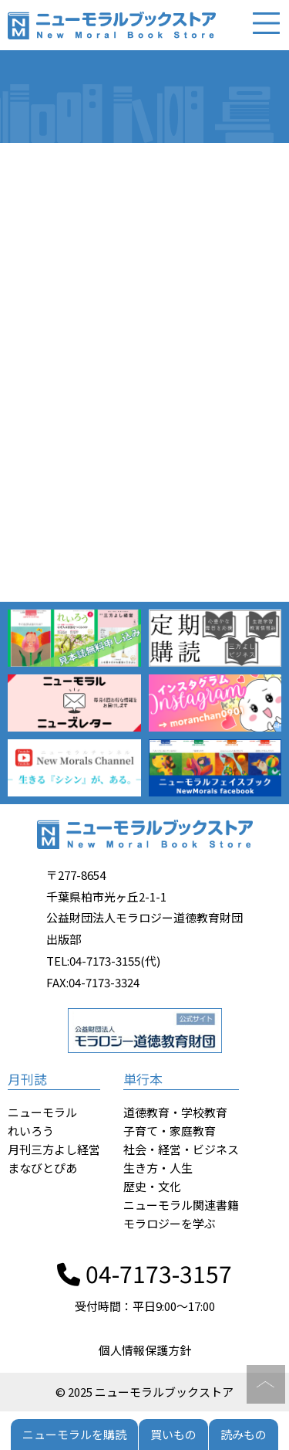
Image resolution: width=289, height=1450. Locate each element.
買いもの (173, 1434)
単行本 (143, 1078)
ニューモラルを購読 (74, 1434)
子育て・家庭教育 (169, 1130)
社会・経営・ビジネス (181, 1149)
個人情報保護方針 (145, 1350)
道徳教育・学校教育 (175, 1112)
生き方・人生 (158, 1168)
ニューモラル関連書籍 (181, 1205)
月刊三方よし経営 (54, 1149)
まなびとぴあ (42, 1168)
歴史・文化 (152, 1186)
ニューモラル (42, 1112)
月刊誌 (27, 1078)
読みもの (243, 1434)
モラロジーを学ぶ (169, 1223)
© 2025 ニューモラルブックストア (144, 1392)
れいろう (31, 1130)
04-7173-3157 (144, 1273)
